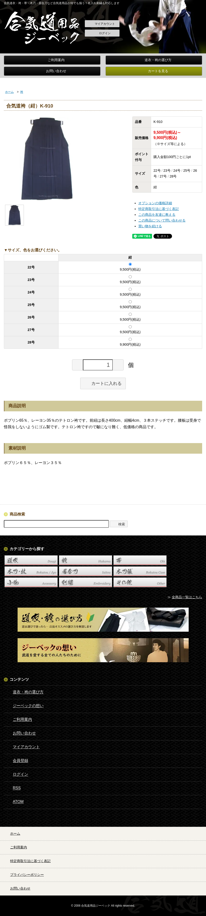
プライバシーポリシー (23, 875)
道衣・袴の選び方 (154, 60)
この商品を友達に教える (156, 214)
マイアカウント (102, 24)
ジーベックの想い (25, 706)
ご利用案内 (52, 60)
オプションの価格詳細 (155, 203)
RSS (13, 788)
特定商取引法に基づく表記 (158, 209)
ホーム (9, 92)
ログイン (102, 33)
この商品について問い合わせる (162, 220)
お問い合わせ (52, 71)
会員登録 (17, 761)
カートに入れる (103, 383)
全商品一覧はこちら (187, 597)
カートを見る (154, 71)
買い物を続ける (150, 226)
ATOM (15, 802)
